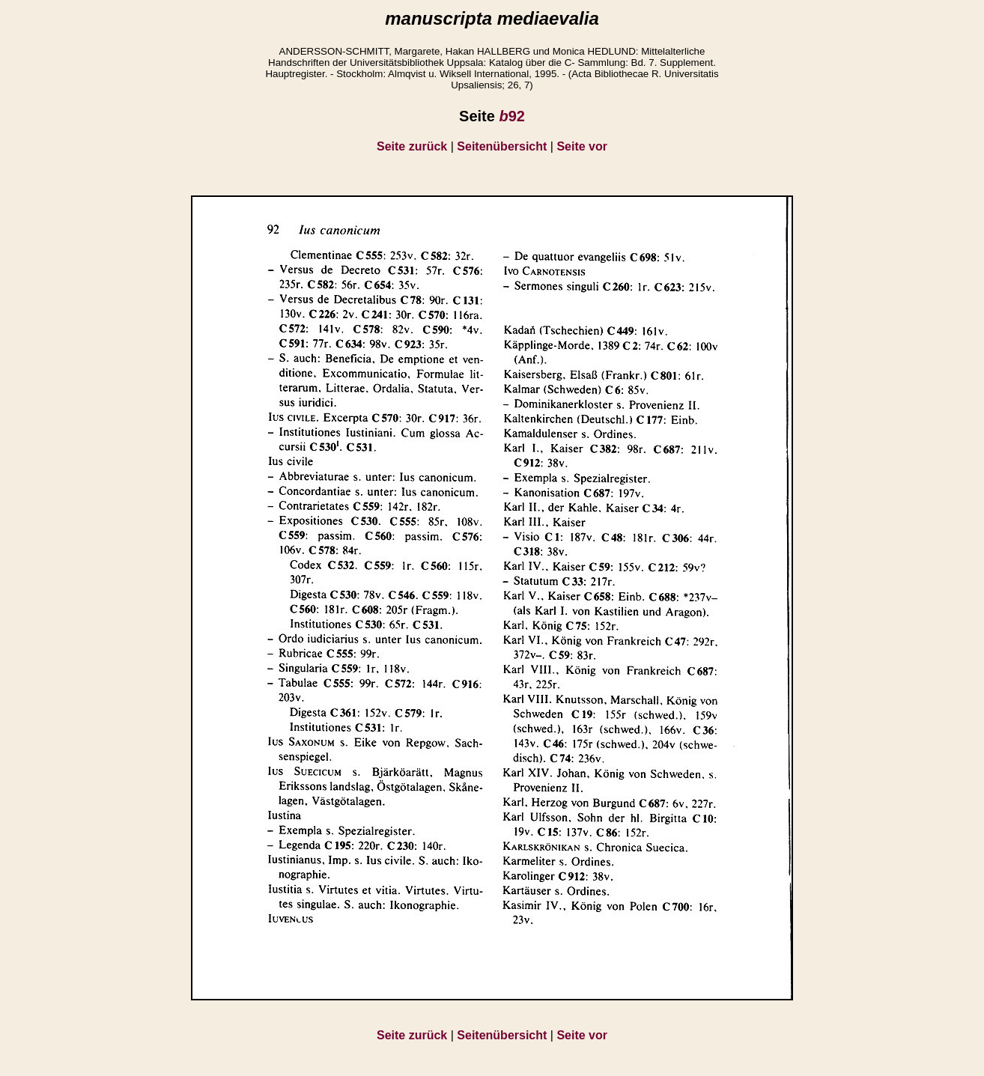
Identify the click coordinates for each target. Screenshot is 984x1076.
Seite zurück (412, 146)
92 (511, 116)
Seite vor (581, 146)
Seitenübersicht (502, 146)
